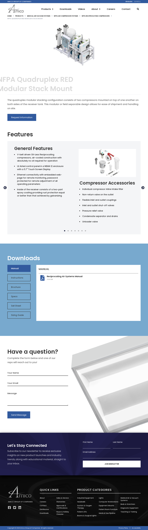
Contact (126, 9)
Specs (14, 296)
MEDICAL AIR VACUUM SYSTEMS (38, 16)
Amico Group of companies (19, 1)
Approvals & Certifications (61, 506)
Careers (111, 9)
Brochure (15, 287)
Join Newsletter (112, 464)
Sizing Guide (17, 315)
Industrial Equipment (85, 498)
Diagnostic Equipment (129, 508)
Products (47, 9)
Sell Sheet (16, 305)
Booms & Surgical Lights (86, 515)
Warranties (60, 502)
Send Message (18, 414)
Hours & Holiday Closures (62, 513)
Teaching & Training (129, 512)
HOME (9, 16)
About (95, 9)
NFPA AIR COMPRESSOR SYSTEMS (66, 16)
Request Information (21, 117)
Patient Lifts (82, 512)
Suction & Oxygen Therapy (84, 506)
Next (143, 188)
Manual (15, 268)
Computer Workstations (108, 502)
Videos (81, 9)
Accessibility (136, 528)
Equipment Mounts (106, 505)
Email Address (89, 452)
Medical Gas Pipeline (107, 513)
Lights (101, 498)
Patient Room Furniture (108, 509)
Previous (5, 188)
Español (137, 1)
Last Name (117, 442)
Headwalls (81, 502)
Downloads (65, 9)
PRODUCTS (19, 16)
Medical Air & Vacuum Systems (129, 499)
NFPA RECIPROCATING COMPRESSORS (96, 16)
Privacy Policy (123, 528)
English (129, 1)
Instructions (17, 277)
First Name (88, 442)
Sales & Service (62, 498)
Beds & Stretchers (128, 504)
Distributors (44, 509)
